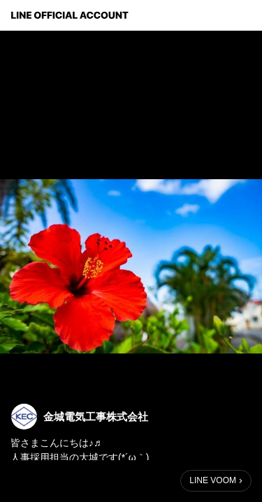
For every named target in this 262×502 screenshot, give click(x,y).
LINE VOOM (212, 480)
